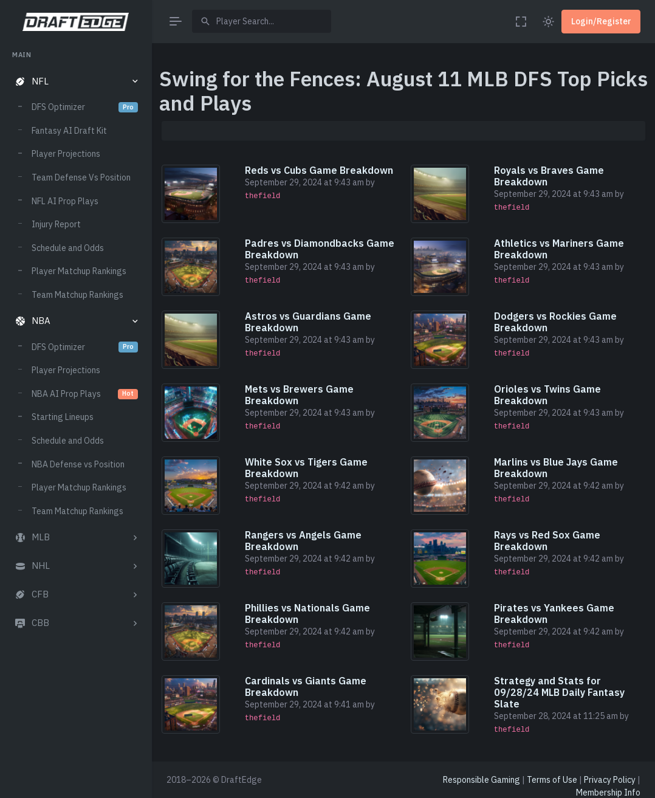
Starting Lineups (63, 416)
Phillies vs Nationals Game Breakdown (307, 613)
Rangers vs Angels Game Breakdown (303, 540)
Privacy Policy (610, 779)
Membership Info (608, 792)
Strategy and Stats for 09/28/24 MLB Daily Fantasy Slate (559, 692)
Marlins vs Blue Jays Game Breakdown (556, 468)
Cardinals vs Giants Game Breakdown (305, 686)
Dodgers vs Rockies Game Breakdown (555, 322)
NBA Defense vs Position (78, 464)
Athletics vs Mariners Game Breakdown (559, 249)
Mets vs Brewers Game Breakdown (299, 395)
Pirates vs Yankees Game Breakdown (554, 613)
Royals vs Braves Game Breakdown (549, 176)
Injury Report (56, 224)
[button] (75, 81)
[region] (75, 413)
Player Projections (66, 153)
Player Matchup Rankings (79, 271)
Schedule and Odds (68, 247)
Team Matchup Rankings (77, 294)
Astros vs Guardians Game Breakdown (308, 322)
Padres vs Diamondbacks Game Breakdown (319, 249)
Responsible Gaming (481, 779)
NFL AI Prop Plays (65, 201)
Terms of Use (552, 779)
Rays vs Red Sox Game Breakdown (547, 540)
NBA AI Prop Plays (85, 393)
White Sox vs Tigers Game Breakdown (306, 468)
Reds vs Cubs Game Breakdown (319, 170)
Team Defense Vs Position (81, 177)
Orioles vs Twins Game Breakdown (547, 395)
